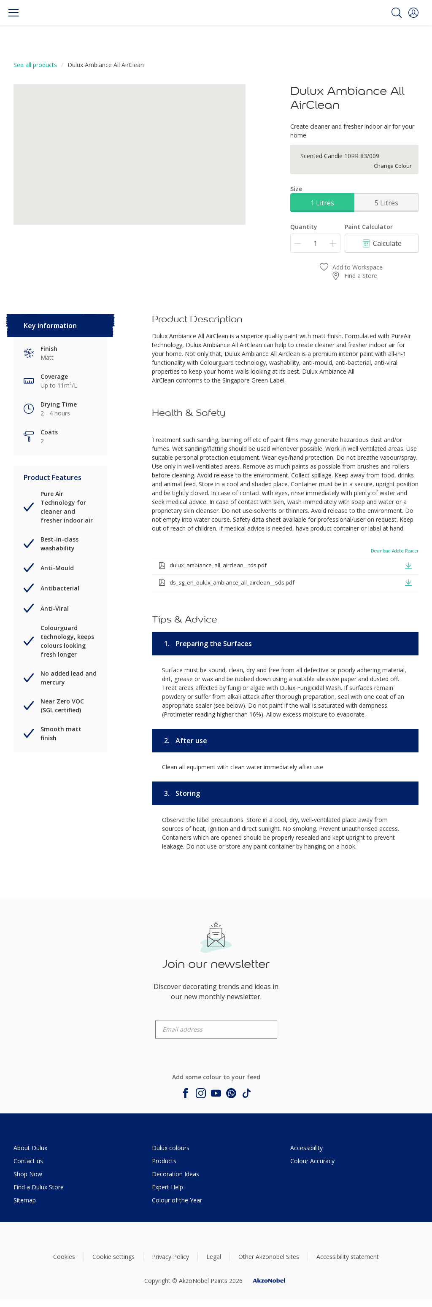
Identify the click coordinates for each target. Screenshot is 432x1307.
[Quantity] (315, 243)
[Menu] (13, 12)
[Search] (397, 13)
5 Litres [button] (386, 203)
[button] (413, 13)
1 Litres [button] (322, 203)
